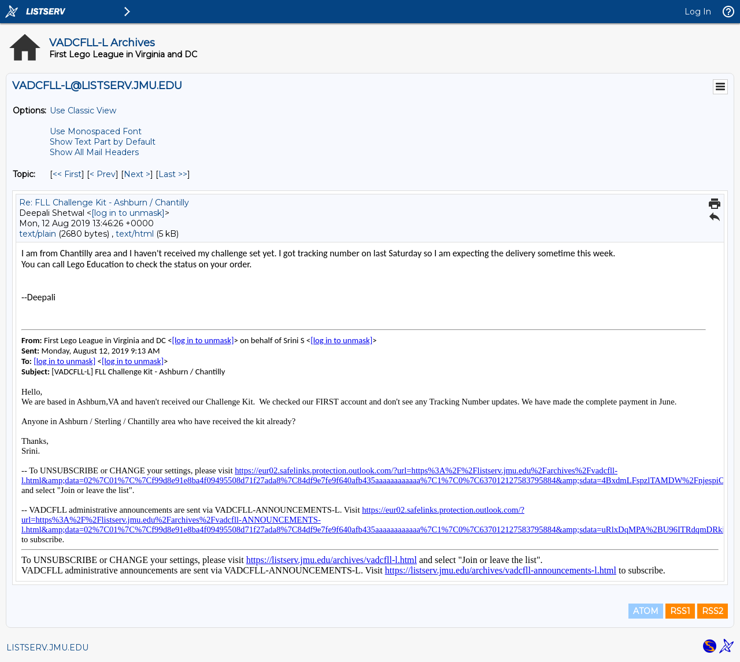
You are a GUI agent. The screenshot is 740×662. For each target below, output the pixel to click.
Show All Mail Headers (94, 152)
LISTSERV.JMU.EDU (47, 647)
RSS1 (680, 611)
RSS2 (712, 611)
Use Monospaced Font (96, 131)
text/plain (37, 234)
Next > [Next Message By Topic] (137, 174)
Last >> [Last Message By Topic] (172, 174)
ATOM (645, 611)
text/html (135, 234)
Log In (697, 11)
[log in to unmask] (128, 213)
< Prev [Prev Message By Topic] (103, 174)
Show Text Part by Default (103, 142)
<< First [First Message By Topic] (67, 174)
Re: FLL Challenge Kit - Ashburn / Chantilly (104, 202)
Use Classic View (83, 110)
